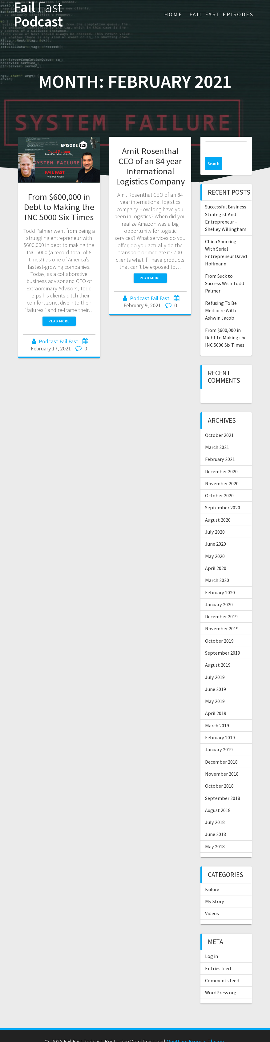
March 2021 (217, 434)
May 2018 (215, 833)
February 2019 (220, 724)
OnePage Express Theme (195, 1028)
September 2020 (222, 494)
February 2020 (220, 579)
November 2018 (222, 761)
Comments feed (222, 967)
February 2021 (220, 446)
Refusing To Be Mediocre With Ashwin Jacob (221, 297)
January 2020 (219, 591)
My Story (214, 888)
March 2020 (217, 567)
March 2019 (217, 712)
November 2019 (222, 615)
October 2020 (219, 482)
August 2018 (218, 797)
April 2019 (215, 700)
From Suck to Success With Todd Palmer (224, 270)
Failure (212, 876)
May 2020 (215, 543)
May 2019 (215, 688)
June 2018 (215, 821)
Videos (212, 900)
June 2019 (215, 676)
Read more (59, 321)
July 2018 (215, 809)
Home (173, 14)
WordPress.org (220, 979)
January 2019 (219, 736)
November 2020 (222, 470)
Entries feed (218, 955)
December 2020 (221, 458)
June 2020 (215, 531)
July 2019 (215, 664)
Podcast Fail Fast (58, 341)
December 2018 (221, 749)
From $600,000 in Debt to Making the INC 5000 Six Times (59, 207)
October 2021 (219, 422)
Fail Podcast (38, 14)
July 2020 (215, 519)
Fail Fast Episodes (221, 14)
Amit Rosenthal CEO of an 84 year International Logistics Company (150, 166)
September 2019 (222, 640)
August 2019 (218, 652)
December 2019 (221, 603)
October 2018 (219, 773)
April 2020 (215, 555)
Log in (211, 943)
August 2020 (218, 507)
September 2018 (222, 785)
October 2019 (219, 628)
